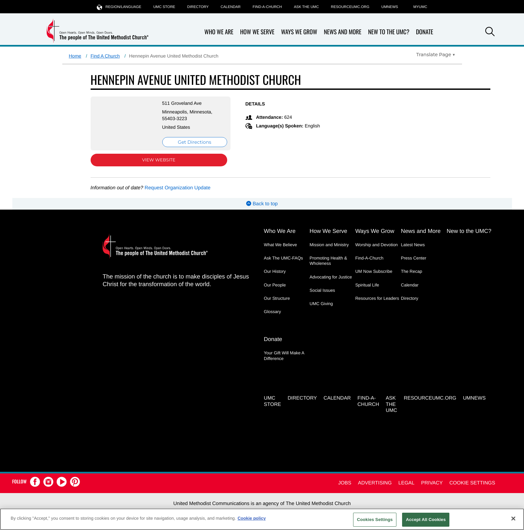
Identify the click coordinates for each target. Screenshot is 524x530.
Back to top (261, 204)
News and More (342, 32)
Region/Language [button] (119, 7)
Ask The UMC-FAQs (283, 258)
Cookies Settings (375, 519)
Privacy (432, 483)
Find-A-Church (267, 7)
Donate (425, 32)
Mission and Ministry (329, 244)
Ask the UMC (306, 7)
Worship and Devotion (376, 244)
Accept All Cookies (426, 519)
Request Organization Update (178, 188)
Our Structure (277, 298)
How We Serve (257, 32)
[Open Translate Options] (435, 55)
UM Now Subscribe (373, 271)
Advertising (374, 483)
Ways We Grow (299, 32)
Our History (275, 271)
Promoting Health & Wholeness (328, 261)
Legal (406, 483)
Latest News (413, 244)
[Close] (513, 518)
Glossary (272, 311)
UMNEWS (389, 7)
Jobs (344, 483)
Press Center (413, 258)
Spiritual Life (367, 284)
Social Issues (322, 290)
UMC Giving (321, 303)
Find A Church (105, 56)
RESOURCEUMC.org (350, 7)
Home (75, 56)
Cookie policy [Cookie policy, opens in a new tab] (252, 518)
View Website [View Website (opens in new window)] (158, 160)
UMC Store (164, 7)
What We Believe (280, 244)
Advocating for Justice (330, 276)
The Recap (411, 271)
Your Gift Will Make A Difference (284, 355)
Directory (198, 7)
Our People (275, 284)
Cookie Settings (472, 483)
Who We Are (219, 32)
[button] (490, 32)
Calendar (231, 7)
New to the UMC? (389, 32)
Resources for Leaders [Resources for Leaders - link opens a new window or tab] (377, 298)
